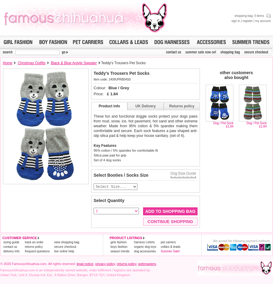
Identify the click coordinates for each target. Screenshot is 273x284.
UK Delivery (145, 106)
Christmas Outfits (32, 63)
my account (263, 21)
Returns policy (181, 106)
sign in (235, 21)
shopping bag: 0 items (252, 15)
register (247, 21)
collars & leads (170, 247)
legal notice (85, 264)
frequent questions (37, 251)
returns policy (34, 247)
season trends (120, 251)
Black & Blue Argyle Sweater (74, 63)
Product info (109, 106)
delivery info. (11, 251)
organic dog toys (145, 247)
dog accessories (145, 251)
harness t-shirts (144, 242)
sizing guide (11, 242)
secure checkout (65, 247)
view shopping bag (66, 242)
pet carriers (168, 242)
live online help (64, 251)
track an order (34, 242)
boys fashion (119, 247)
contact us (10, 247)
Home (7, 63)
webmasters (147, 264)
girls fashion (119, 242)
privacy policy (105, 264)
